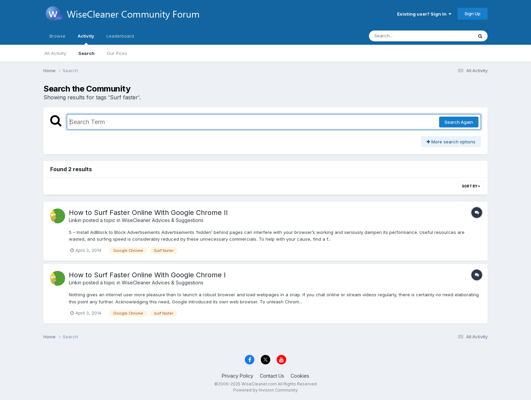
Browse (57, 36)
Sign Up (472, 13)
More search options (451, 141)
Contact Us (272, 376)
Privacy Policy (237, 376)
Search (86, 53)
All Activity (55, 53)
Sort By (471, 186)
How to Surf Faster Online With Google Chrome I (147, 275)
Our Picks (117, 53)
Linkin (75, 220)
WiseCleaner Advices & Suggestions (162, 220)
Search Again (459, 122)
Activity (86, 39)
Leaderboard (120, 36)
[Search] (402, 36)
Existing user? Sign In (424, 14)
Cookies (300, 376)
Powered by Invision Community (265, 390)
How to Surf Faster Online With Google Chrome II (148, 212)
